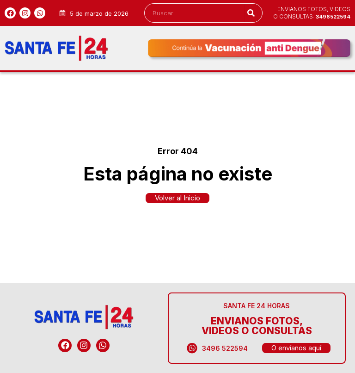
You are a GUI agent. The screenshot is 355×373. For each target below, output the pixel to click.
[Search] (251, 13)
